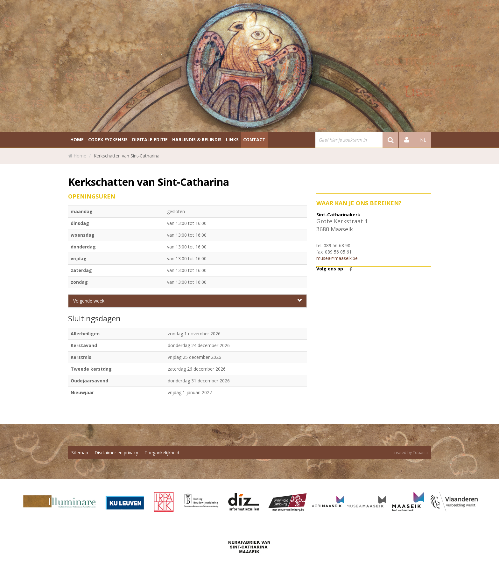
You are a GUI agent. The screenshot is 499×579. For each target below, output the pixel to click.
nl (423, 139)
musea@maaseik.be (337, 258)
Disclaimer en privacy (116, 453)
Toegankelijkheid (161, 453)
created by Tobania (410, 452)
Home (80, 156)
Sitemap (79, 453)
